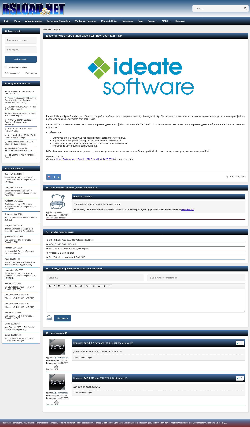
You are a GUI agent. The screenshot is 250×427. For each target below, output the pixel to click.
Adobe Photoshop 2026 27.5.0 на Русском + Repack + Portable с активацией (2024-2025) (20, 100)
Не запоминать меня (17, 68)
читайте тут (187, 209)
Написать (180, 21)
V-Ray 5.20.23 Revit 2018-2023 (62, 244)
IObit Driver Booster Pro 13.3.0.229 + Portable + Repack (18, 149)
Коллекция (127, 21)
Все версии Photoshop (58, 21)
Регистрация (31, 73)
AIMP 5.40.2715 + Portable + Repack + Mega (18, 130)
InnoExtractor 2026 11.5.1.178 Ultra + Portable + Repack (19, 143)
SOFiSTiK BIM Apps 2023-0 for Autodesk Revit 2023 (71, 240)
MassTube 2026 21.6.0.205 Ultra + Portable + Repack (20, 114)
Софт (7, 21)
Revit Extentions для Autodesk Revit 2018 (67, 257)
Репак (17, 21)
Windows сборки (33, 21)
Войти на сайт (20, 59)
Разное (151, 21)
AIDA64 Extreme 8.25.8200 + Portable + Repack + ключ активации (19, 122)
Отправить (62, 318)
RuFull (87, 343)
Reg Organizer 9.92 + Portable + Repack (20, 156)
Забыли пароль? (12, 73)
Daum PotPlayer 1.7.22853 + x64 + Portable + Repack (20, 108)
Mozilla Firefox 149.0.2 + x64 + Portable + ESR (19, 92)
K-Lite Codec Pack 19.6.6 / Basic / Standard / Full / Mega (20, 136)
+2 (54, 177)
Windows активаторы (85, 21)
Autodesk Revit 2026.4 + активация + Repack (68, 249)
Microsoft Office (109, 21)
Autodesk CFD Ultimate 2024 (61, 253)
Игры (140, 21)
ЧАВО (165, 21)
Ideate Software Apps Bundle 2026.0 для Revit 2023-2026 (85, 159)
